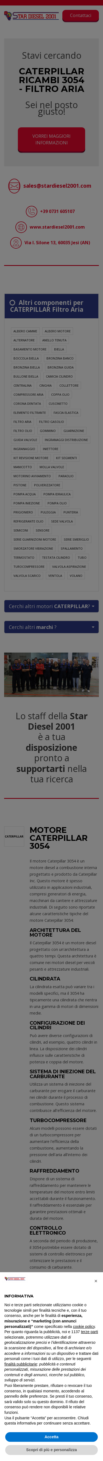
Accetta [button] (51, 1437)
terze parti (89, 1332)
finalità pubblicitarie (20, 1364)
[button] (95, 1281)
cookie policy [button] (84, 1326)
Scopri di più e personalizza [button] (51, 1450)
